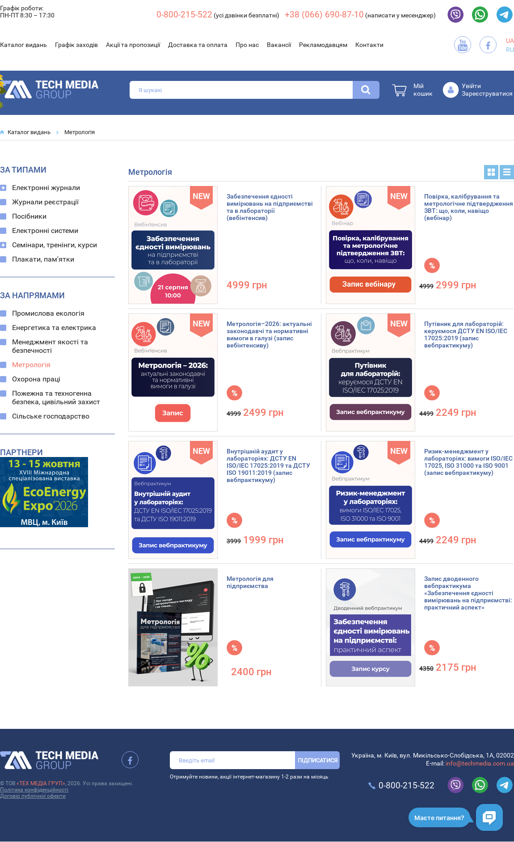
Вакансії (279, 44)
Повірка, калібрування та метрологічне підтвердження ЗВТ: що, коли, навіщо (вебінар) (468, 207)
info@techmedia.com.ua (480, 763)
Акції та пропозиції (133, 44)
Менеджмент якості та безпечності (50, 346)
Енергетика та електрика (54, 327)
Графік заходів (76, 44)
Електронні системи (45, 230)
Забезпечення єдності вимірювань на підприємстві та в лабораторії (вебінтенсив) (270, 207)
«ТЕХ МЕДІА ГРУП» (41, 783)
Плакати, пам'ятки (43, 259)
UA (510, 40)
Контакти (369, 44)
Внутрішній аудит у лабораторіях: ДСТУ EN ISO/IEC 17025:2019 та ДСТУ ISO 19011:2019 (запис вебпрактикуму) (268, 465)
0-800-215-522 (184, 14)
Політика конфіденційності (34, 790)
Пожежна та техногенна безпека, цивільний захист (56, 397)
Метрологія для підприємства (250, 582)
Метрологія (79, 132)
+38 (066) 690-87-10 (324, 14)
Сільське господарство (50, 416)
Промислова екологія (48, 313)
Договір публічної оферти (33, 796)
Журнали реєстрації (45, 202)
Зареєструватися (487, 93)
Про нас (247, 44)
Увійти (471, 85)
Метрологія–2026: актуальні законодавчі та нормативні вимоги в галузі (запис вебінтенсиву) (269, 334)
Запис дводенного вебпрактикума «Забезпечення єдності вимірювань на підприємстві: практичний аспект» (468, 593)
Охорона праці (36, 379)
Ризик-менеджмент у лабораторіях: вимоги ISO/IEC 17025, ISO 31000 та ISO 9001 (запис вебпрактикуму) (468, 462)
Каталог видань (23, 44)
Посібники (29, 216)
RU (510, 49)
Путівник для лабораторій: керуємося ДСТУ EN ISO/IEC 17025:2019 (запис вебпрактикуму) (465, 334)
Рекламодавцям (323, 44)
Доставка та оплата (198, 44)
